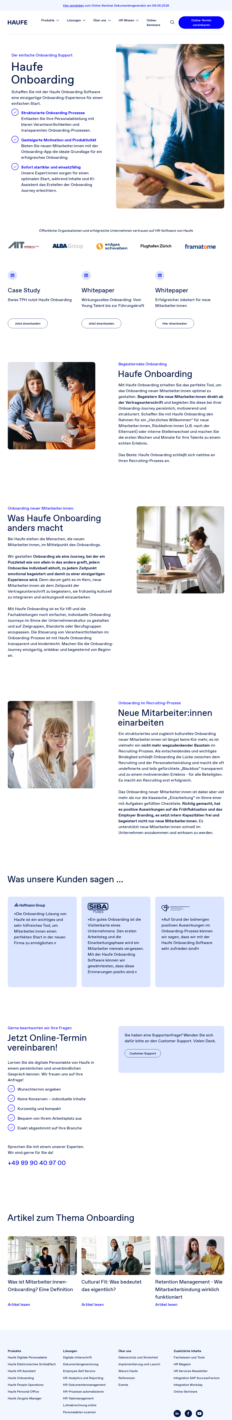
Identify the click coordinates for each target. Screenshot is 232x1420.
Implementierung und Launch (139, 1364)
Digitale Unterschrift (77, 1357)
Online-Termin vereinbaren (201, 22)
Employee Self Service (79, 1371)
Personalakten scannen (79, 1412)
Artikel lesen (19, 1304)
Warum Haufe (128, 1371)
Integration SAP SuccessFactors (197, 1378)
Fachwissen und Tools (189, 1357)
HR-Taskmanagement (78, 1398)
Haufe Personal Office (23, 1391)
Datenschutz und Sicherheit (138, 1357)
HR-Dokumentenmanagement (84, 1385)
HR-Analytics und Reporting (83, 1378)
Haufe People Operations (26, 1385)
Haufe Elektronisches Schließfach (32, 1364)
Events (123, 1385)
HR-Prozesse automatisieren (83, 1391)
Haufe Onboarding (21, 1378)
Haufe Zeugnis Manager (25, 1398)
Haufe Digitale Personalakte (27, 1357)
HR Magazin (182, 1364)
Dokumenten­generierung (80, 1364)
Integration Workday (188, 1385)
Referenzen (126, 1378)
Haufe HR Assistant (22, 1371)
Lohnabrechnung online (79, 1405)
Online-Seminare (185, 1391)
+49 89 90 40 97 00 (37, 1163)
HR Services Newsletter (191, 1371)
